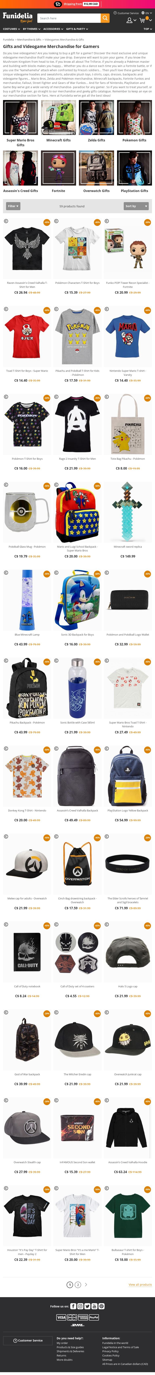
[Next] (86, 1265)
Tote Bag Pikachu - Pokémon (128, 439)
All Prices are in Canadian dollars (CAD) (125, 1344)
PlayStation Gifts (134, 171)
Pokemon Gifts (134, 120)
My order (62, 1323)
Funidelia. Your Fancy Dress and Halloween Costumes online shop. (17, 18)
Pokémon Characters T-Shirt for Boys (77, 263)
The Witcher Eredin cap (77, 1054)
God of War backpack (27, 1054)
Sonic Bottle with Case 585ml (77, 703)
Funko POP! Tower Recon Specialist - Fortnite (127, 265)
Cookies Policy (110, 1335)
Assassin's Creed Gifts (20, 171)
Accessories (51, 29)
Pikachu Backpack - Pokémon (27, 703)
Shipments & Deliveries (70, 1331)
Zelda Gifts (96, 120)
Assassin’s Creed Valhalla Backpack (77, 790)
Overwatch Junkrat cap (127, 1054)
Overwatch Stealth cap (27, 1142)
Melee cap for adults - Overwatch (27, 878)
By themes (30, 29)
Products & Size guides (70, 1327)
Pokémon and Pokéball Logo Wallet (128, 615)
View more (14, 75)
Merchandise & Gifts (29, 39)
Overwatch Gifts (96, 171)
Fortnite (58, 171)
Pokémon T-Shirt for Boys (27, 439)
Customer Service (28, 1321)
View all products (140, 1265)
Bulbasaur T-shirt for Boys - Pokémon (128, 1232)
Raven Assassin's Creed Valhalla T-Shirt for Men (27, 265)
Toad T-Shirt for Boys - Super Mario (27, 351)
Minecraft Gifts (58, 120)
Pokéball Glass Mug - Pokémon (27, 527)
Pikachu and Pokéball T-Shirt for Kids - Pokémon (77, 353)
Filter (11, 186)
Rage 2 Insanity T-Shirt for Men (77, 439)
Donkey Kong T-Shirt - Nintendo (27, 790)
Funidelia (8, 39)
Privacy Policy (110, 1331)
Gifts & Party (75, 29)
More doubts (64, 1340)
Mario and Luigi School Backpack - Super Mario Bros (77, 529)
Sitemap (107, 1340)
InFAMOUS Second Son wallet (77, 1142)
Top (146, 29)
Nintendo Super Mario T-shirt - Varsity (128, 353)
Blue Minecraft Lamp (27, 615)
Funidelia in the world (115, 1323)
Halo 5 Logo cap (127, 966)
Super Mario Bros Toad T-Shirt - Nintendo (128, 705)
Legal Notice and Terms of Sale (120, 1327)
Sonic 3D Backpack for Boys (77, 615)
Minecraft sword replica (128, 527)
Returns (61, 1335)
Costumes (10, 29)
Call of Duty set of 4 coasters (77, 966)
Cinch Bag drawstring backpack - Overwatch (77, 880)
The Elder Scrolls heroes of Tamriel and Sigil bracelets (128, 880)
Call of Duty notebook (27, 966)
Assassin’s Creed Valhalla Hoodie (127, 1142)
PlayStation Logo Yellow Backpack (128, 790)
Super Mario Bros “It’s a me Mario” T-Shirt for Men (77, 1232)
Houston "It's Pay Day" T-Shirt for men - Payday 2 (27, 1232)
